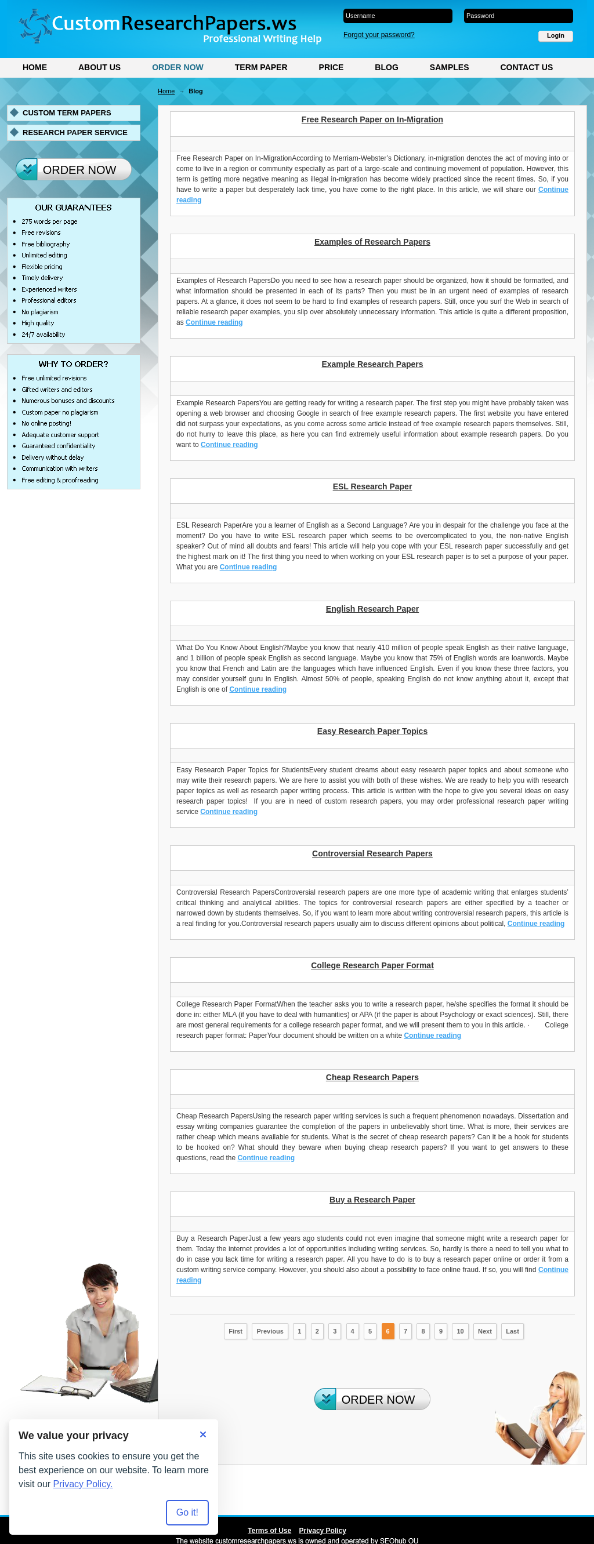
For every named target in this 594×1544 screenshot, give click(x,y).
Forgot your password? (379, 35)
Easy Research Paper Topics (372, 731)
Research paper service (75, 132)
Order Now (178, 67)
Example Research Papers (372, 364)
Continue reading (214, 322)
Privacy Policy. (83, 1484)
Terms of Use (269, 1531)
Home (35, 67)
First (235, 1331)
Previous (269, 1331)
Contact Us (526, 67)
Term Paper (261, 67)
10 (460, 1331)
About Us (99, 67)
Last (512, 1331)
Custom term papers (67, 112)
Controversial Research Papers (372, 853)
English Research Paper (372, 608)
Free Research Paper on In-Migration (372, 119)
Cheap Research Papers (372, 1077)
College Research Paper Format (372, 965)
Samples (449, 67)
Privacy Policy (322, 1531)
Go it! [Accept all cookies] (187, 1512)
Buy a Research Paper (372, 1199)
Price (331, 67)
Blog (386, 67)
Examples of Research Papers (372, 241)
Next (485, 1331)
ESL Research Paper (372, 486)
